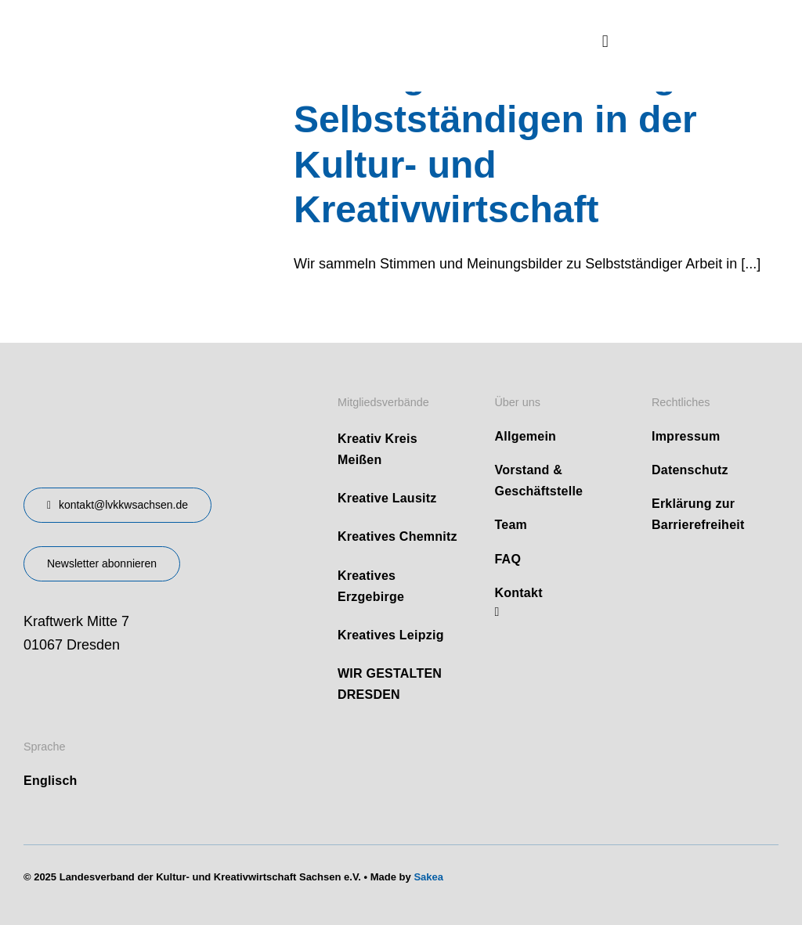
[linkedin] (496, 612)
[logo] (140, 23)
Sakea (428, 877)
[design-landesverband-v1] (130, 389)
